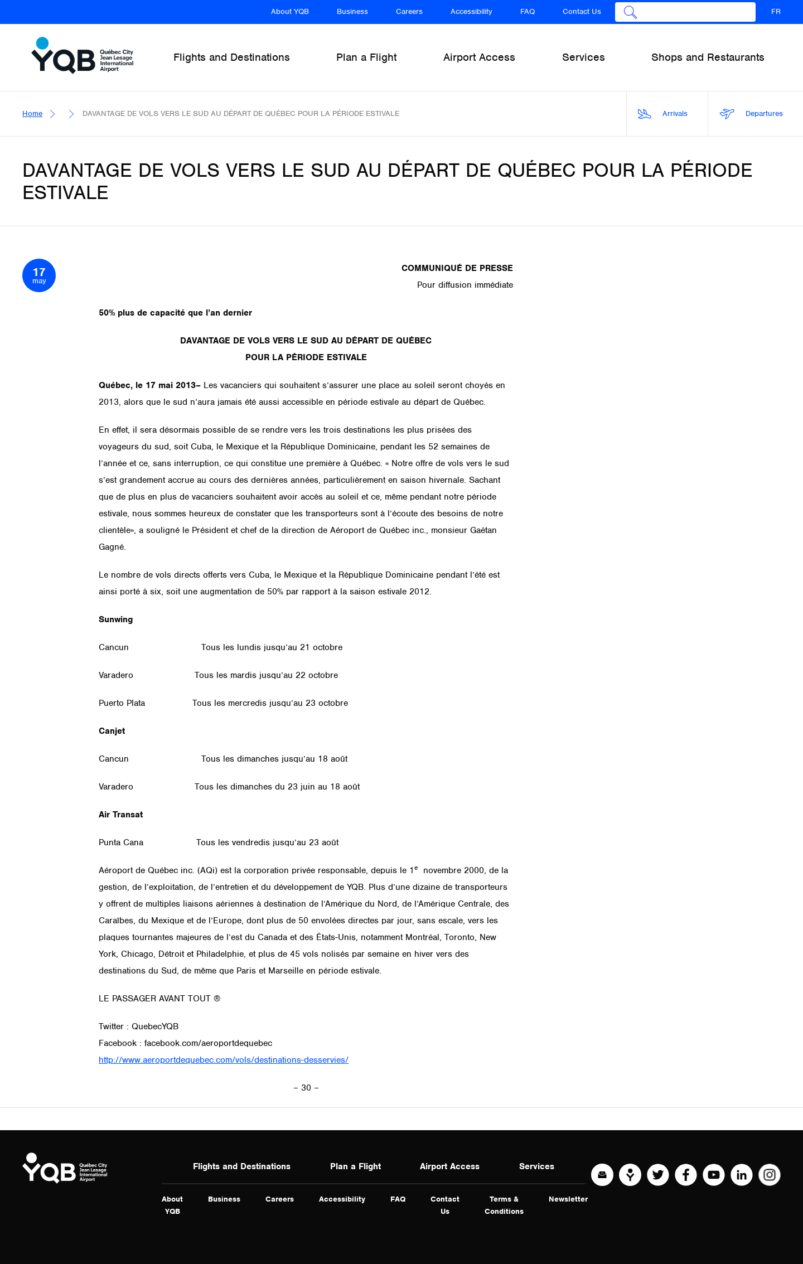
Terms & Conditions (504, 1205)
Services (536, 1166)
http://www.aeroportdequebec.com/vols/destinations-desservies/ (224, 1060)
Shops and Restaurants (708, 57)
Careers (409, 11)
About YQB (290, 11)
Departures (751, 114)
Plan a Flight (355, 1166)
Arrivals (663, 114)
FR (776, 11)
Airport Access (450, 1166)
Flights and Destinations (242, 1166)
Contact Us (582, 11)
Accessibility (471, 11)
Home (32, 113)
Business (352, 11)
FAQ (527, 11)
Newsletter (568, 1199)
